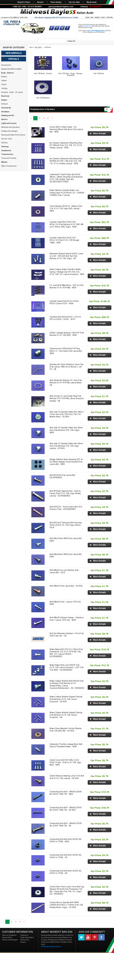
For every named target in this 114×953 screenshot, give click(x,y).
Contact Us (24, 935)
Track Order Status (27, 937)
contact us (87, 26)
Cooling (4, 88)
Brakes (4, 77)
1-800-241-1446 (19, 7)
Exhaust (4, 104)
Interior (4, 119)
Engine (4, 100)
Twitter (81, 937)
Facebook (101, 937)
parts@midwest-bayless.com (61, 7)
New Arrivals (14, 53)
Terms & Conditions (9, 935)
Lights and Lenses (9, 123)
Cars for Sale (74, 2)
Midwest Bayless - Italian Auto (57, 12)
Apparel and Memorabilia (11, 69)
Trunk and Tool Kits (8, 158)
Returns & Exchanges (10, 940)
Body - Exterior (7, 73)
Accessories (6, 65)
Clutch (3, 84)
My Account (92, 2)
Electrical (5, 96)
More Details (99, 133)
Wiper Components (9, 166)
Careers (23, 942)
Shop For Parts (23, 2)
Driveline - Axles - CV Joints (12, 92)
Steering (4, 147)
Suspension (6, 150)
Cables (4, 81)
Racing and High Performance (13, 135)
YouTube (88, 937)
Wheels (4, 162)
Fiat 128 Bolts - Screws (43, 73)
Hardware (5, 112)
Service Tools (6, 139)
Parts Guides (56, 2)
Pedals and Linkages (9, 131)
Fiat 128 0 (38, 47)
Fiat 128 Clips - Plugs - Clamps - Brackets (71, 74)
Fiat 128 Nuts (99, 73)
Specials (13, 59)
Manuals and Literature (10, 127)
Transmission (7, 154)
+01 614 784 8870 (34, 7)
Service (40, 2)
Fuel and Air (6, 108)
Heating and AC (7, 115)
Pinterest (95, 937)
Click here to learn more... (51, 946)
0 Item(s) (91, 7)
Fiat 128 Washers (43, 98)
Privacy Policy (7, 937)
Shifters (4, 143)
